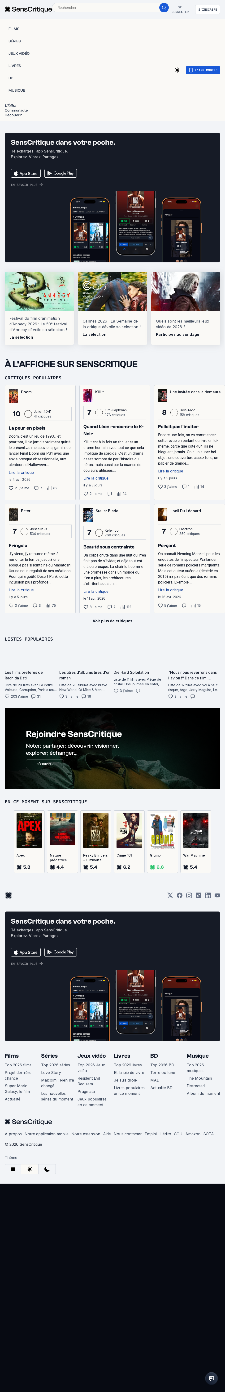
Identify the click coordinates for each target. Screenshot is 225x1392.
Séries (49, 1056)
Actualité (12, 1099)
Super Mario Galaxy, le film (17, 1088)
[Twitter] (170, 897)
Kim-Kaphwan (116, 410)
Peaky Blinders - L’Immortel (95, 857)
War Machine (194, 855)
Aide (107, 1134)
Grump (155, 855)
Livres (122, 1056)
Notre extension (85, 1134)
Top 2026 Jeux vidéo (91, 1068)
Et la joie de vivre (129, 1072)
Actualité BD (161, 1087)
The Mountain (199, 1078)
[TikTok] (198, 897)
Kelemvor (112, 530)
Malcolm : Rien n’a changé (57, 1083)
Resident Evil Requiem (89, 1081)
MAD (155, 1080)
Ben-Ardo (188, 410)
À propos (13, 1134)
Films (12, 1056)
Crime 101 (124, 855)
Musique (198, 1056)
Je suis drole (125, 1080)
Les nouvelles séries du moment (57, 1096)
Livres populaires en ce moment (129, 1090)
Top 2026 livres (128, 1065)
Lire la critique (21, 472)
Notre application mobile (47, 1134)
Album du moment (203, 1093)
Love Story (51, 1072)
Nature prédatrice (58, 857)
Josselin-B (38, 529)
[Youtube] (217, 897)
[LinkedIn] (208, 897)
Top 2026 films (18, 1065)
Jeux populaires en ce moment (92, 1102)
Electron (186, 529)
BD (154, 1056)
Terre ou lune (162, 1072)
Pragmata (86, 1091)
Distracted (196, 1085)
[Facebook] (179, 897)
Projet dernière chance (18, 1075)
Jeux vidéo (92, 1056)
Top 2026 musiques (195, 1068)
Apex (21, 855)
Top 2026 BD (162, 1065)
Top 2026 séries (55, 1065)
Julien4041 (42, 411)
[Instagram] (189, 897)
